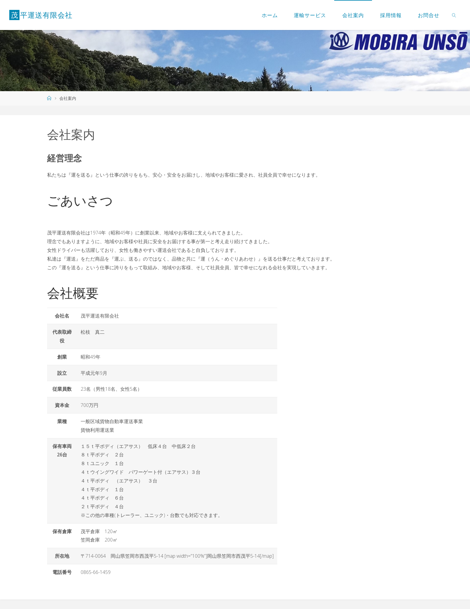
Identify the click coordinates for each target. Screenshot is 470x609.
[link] (453, 15)
